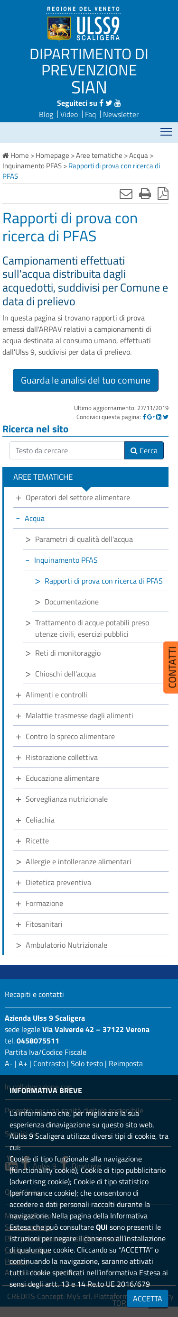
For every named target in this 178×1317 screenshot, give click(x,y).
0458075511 (38, 1040)
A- (9, 1063)
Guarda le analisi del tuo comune (85, 380)
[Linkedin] (158, 416)
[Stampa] (145, 193)
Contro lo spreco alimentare (70, 736)
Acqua (35, 518)
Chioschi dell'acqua (65, 673)
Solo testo (87, 1063)
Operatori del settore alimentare (78, 497)
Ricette (37, 840)
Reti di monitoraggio (68, 652)
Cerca (144, 450)
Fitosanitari (44, 924)
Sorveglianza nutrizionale (67, 799)
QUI (102, 1227)
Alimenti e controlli (56, 694)
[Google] (151, 416)
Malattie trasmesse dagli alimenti (79, 715)
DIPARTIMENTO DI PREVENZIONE (89, 61)
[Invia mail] (126, 193)
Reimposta (126, 1063)
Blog (46, 114)
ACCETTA (147, 1298)
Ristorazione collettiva (62, 757)
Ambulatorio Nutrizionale (66, 945)
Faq (90, 114)
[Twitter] (166, 416)
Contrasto (49, 1063)
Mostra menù (166, 129)
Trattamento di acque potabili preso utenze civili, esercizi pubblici (92, 628)
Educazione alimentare (62, 778)
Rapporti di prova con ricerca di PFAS (104, 580)
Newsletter (121, 114)
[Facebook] (144, 416)
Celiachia (40, 819)
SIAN (89, 86)
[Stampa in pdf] (163, 193)
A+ (23, 1063)
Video (69, 114)
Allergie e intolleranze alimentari (78, 861)
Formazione (44, 903)
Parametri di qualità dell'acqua (84, 539)
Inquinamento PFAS (66, 560)
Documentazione (72, 601)
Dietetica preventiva (58, 882)
